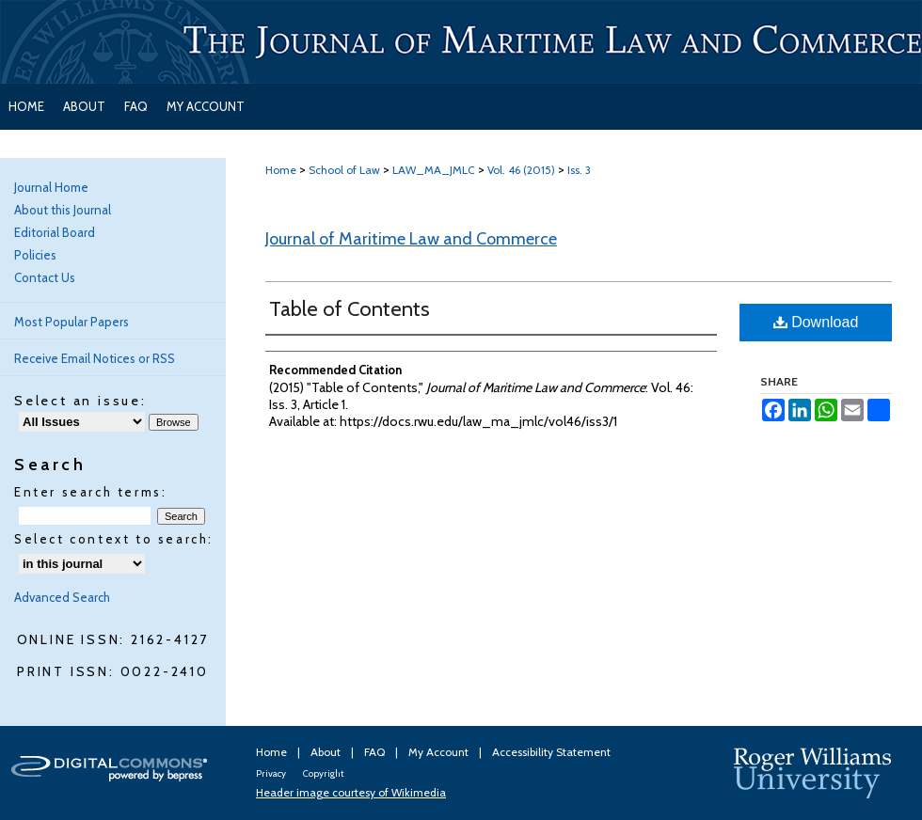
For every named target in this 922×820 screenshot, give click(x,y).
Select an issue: (80, 400)
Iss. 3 (579, 170)
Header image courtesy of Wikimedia (351, 792)
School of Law (344, 170)
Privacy (272, 773)
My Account (439, 752)
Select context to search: (114, 538)
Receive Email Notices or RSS (94, 358)
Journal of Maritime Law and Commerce (411, 239)
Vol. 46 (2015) (521, 170)
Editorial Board (54, 232)
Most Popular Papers (71, 321)
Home (280, 170)
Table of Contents (349, 309)
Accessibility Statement (551, 752)
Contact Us (44, 277)
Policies (35, 254)
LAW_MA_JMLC (433, 170)
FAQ (376, 752)
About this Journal (62, 209)
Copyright (323, 773)
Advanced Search (62, 597)
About (326, 752)
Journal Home (51, 187)
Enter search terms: (90, 491)
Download (816, 322)
